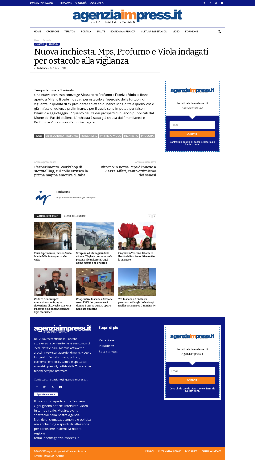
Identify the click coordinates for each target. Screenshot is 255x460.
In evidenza (53, 44)
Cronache (52, 31)
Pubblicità (80, 2)
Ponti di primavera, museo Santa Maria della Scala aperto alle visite (53, 256)
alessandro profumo (62, 136)
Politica (86, 31)
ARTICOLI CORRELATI (47, 216)
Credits (60, 455)
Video (176, 31)
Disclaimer (191, 451)
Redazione (66, 2)
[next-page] (154, 216)
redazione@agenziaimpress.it (68, 379)
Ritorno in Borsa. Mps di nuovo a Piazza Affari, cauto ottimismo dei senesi (128, 171)
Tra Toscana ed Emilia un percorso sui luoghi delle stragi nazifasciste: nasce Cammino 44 (137, 302)
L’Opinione (191, 31)
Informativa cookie (169, 451)
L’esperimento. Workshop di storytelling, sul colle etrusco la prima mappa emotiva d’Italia (61, 171)
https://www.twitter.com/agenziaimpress (76, 197)
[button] (219, 31)
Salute (101, 31)
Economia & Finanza (122, 31)
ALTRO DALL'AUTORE (74, 216)
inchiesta (131, 136)
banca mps (89, 136)
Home (37, 31)
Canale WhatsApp (211, 451)
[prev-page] (150, 216)
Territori (69, 31)
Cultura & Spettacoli (154, 31)
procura (147, 136)
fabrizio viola (110, 136)
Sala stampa (96, 2)
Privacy (149, 451)
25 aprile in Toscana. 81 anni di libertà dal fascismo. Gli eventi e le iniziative (136, 256)
